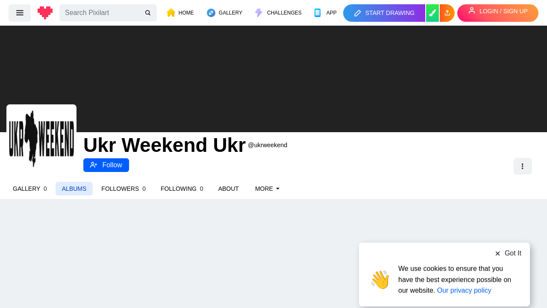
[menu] (20, 12)
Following (182, 188)
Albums (74, 188)
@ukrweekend (267, 145)
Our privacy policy (464, 274)
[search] (149, 13)
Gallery (30, 188)
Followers (123, 188)
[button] (447, 13)
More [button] (265, 188)
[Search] (108, 12)
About (228, 188)
